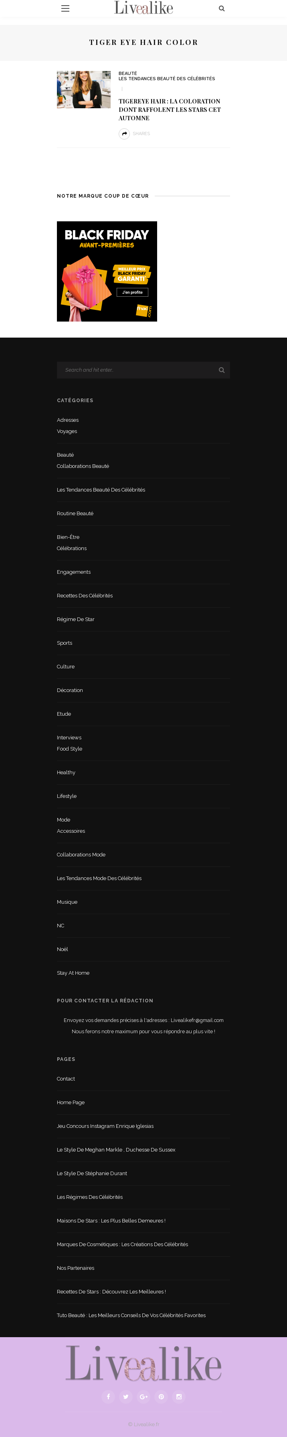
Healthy (66, 772)
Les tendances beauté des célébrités (167, 78)
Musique (67, 902)
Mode (63, 820)
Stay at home (73, 973)
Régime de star (76, 619)
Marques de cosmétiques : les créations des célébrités (122, 1244)
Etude (64, 714)
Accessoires (71, 831)
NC (60, 926)
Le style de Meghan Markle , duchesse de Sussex (116, 1150)
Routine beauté (75, 513)
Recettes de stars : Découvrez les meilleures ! (111, 1292)
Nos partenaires (75, 1268)
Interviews (69, 738)
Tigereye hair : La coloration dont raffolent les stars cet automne (170, 109)
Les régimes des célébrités (90, 1197)
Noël (62, 949)
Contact (66, 1079)
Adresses (68, 420)
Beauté (128, 73)
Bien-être (68, 537)
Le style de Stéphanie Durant (92, 1173)
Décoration (70, 690)
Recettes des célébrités (85, 596)
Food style (69, 749)
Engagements (74, 572)
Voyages (67, 431)
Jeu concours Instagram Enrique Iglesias (105, 1126)
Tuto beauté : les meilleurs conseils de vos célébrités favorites (131, 1315)
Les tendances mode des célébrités (99, 878)
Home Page (71, 1102)
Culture (66, 667)
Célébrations (72, 548)
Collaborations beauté (83, 466)
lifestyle (67, 796)
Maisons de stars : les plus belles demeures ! (111, 1221)
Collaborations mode (81, 855)
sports (64, 643)
